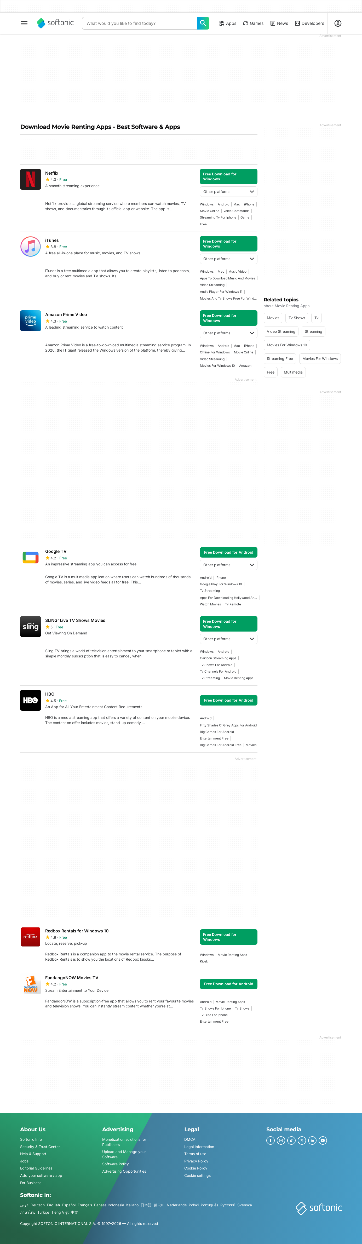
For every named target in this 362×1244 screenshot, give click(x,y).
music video (237, 271)
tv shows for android (216, 665)
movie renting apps (238, 678)
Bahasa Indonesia (109, 1205)
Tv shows (242, 1008)
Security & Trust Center (40, 1146)
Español (69, 1205)
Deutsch (38, 1205)
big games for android (217, 732)
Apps (227, 23)
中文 (74, 1212)
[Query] (139, 23)
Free (203, 224)
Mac (236, 204)
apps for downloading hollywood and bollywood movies (228, 598)
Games (253, 23)
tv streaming (210, 591)
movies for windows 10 (217, 366)
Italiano (132, 1205)
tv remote (233, 604)
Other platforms (228, 191)
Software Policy (115, 1164)
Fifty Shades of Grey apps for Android (228, 725)
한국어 (159, 1205)
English (53, 1205)
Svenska (244, 1205)
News (279, 23)
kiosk (204, 961)
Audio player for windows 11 (221, 292)
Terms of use (195, 1154)
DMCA (190, 1139)
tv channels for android (218, 671)
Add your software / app (41, 1175)
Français (85, 1205)
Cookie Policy (195, 1168)
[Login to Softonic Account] (337, 23)
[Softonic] (55, 23)
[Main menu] (24, 23)
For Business (30, 1182)
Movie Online (209, 211)
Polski (194, 1205)
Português (209, 1205)
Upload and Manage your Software (124, 1154)
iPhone (249, 204)
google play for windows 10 (221, 584)
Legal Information (199, 1146)
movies (251, 745)
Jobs (24, 1161)
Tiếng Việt (60, 1212)
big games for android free (221, 745)
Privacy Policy (196, 1161)
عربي (24, 1205)
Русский (227, 1205)
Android (223, 204)
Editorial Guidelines (36, 1168)
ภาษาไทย (27, 1212)
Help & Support (33, 1154)
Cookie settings (197, 1175)
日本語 (146, 1205)
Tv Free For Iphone (214, 1015)
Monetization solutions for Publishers (124, 1142)
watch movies (210, 604)
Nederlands (177, 1205)
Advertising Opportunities (124, 1171)
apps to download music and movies (227, 278)
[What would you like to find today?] (203, 23)
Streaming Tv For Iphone (218, 217)
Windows (207, 204)
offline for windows (215, 352)
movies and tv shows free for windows (228, 298)
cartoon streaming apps (218, 658)
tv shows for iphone (215, 1008)
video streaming (212, 285)
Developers (309, 23)
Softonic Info (31, 1139)
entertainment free (214, 738)
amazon (245, 366)
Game (244, 217)
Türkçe (43, 1212)
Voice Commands (236, 211)
